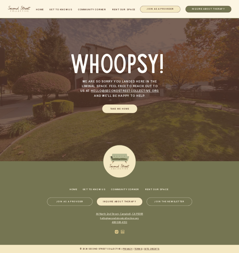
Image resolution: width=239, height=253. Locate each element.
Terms (138, 249)
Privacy (127, 249)
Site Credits (151, 249)
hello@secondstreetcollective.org (125, 91)
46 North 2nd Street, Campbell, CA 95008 (119, 213)
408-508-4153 (119, 222)
